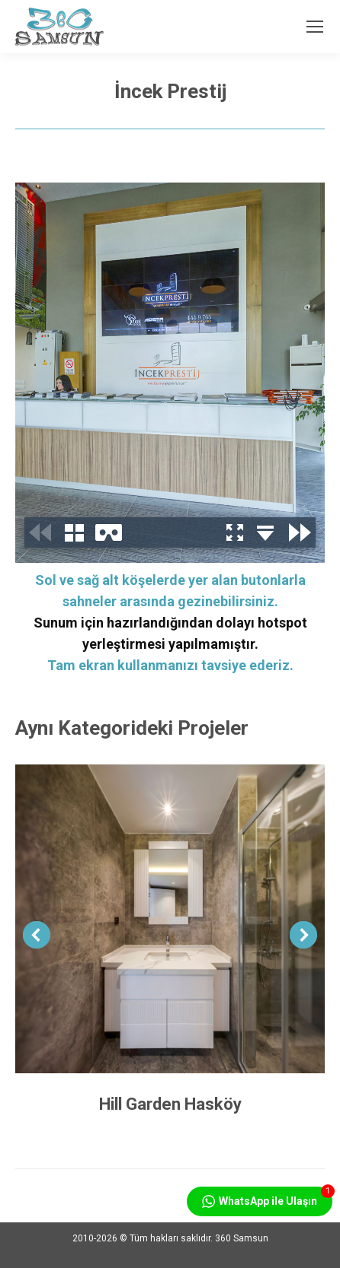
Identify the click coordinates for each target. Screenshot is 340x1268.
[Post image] (170, 918)
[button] (36, 935)
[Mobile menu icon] (315, 27)
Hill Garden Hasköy (170, 1104)
